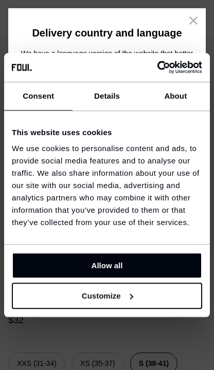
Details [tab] (107, 95)
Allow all (107, 265)
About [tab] (175, 95)
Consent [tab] (38, 95)
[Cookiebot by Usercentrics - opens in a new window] (157, 67)
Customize (107, 295)
